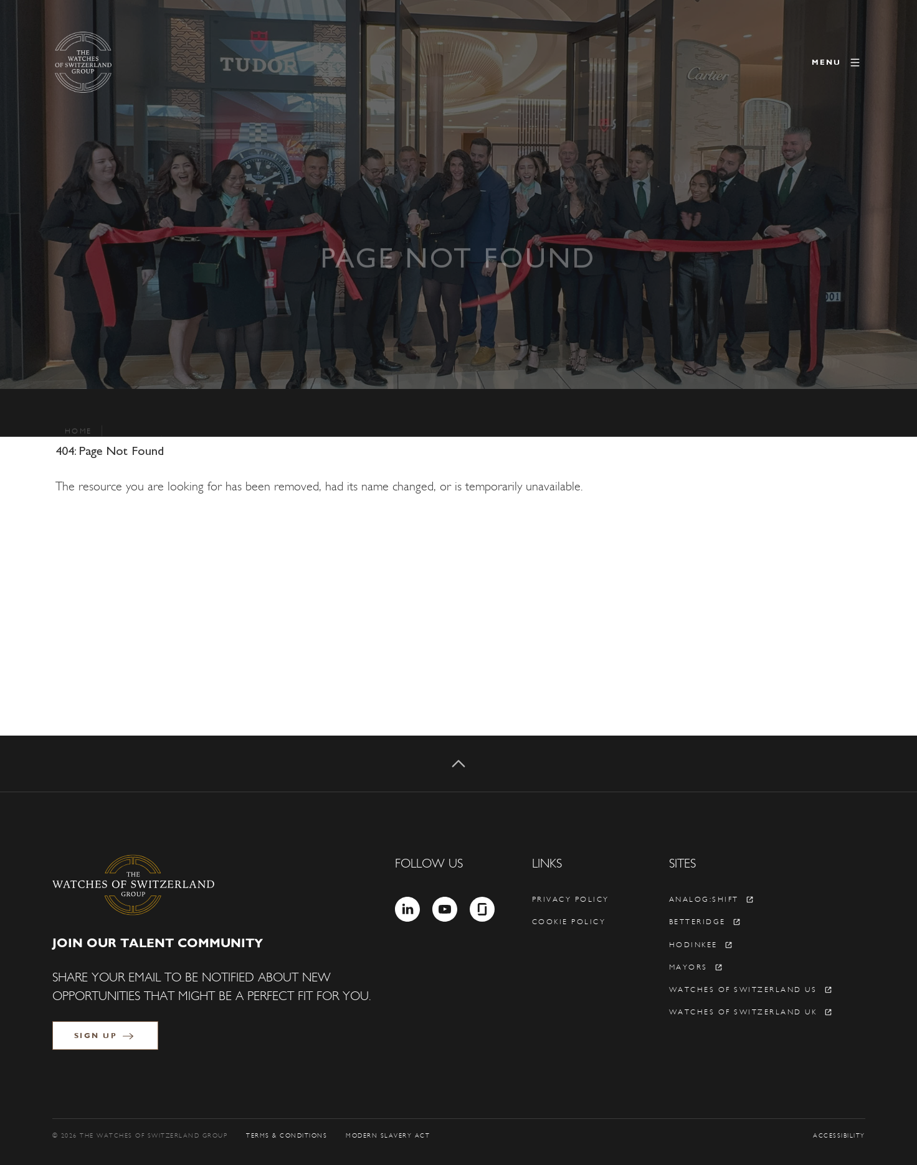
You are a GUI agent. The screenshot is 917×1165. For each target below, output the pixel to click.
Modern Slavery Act (388, 1135)
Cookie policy (569, 921)
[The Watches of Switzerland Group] (136, 62)
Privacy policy (570, 899)
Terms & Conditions (286, 1135)
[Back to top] (458, 764)
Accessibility (839, 1135)
